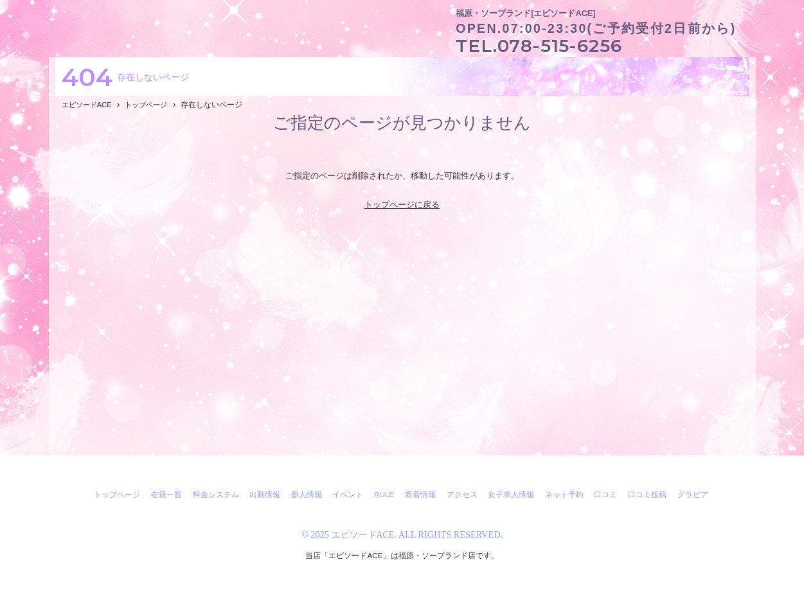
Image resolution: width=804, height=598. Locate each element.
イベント (347, 494)
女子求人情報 (511, 494)
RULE (384, 494)
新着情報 (420, 494)
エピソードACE (363, 534)
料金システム (216, 494)
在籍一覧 (166, 494)
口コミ (605, 494)
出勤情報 (264, 494)
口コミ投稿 (647, 494)
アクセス (462, 494)
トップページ (117, 494)
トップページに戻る (402, 204)
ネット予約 (564, 494)
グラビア (692, 494)
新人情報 (306, 494)
